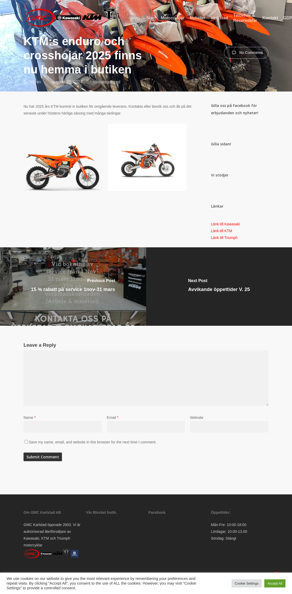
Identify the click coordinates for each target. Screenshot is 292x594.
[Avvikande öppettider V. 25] (219, 286)
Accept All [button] (274, 583)
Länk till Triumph (224, 238)
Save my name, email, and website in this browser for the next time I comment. (93, 442)
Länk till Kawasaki (225, 224)
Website (196, 417)
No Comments (246, 53)
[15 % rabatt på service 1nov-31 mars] (73, 286)
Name (30, 417)
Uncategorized (106, 82)
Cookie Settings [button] (247, 583)
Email (112, 417)
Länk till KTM (221, 231)
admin (35, 82)
